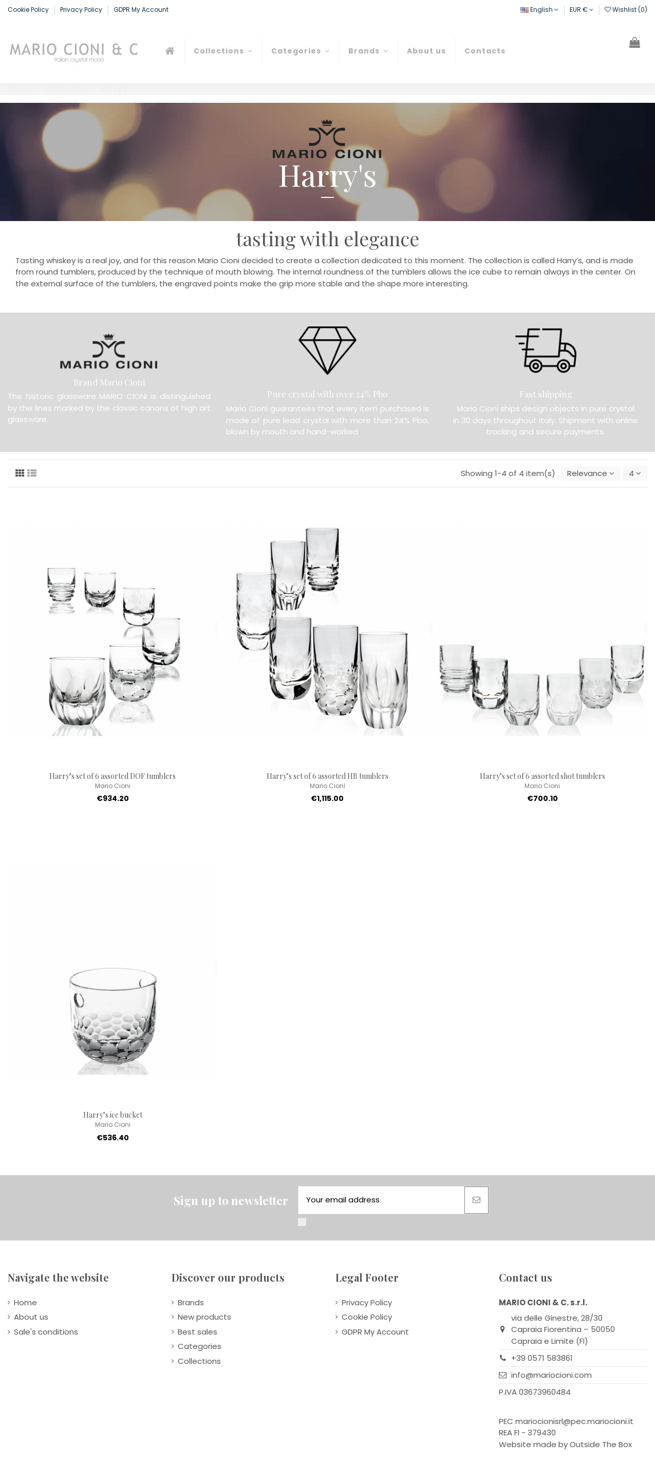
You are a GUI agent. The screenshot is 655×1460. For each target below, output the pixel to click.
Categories (199, 1346)
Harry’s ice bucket (112, 1115)
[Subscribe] (476, 1200)
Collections (199, 1361)
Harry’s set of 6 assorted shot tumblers (542, 776)
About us (31, 1316)
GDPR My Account (141, 9)
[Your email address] (381, 1200)
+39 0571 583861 (542, 1358)
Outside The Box (601, 1444)
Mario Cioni (112, 785)
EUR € (581, 9)
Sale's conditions (46, 1331)
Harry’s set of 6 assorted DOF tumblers (112, 776)
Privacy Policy (82, 9)
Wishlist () (626, 9)
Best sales (197, 1331)
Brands (191, 1302)
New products (204, 1316)
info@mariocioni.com (551, 1375)
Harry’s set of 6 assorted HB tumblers (327, 776)
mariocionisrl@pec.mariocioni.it (574, 1421)
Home (25, 1302)
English (539, 9)
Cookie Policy (29, 9)
